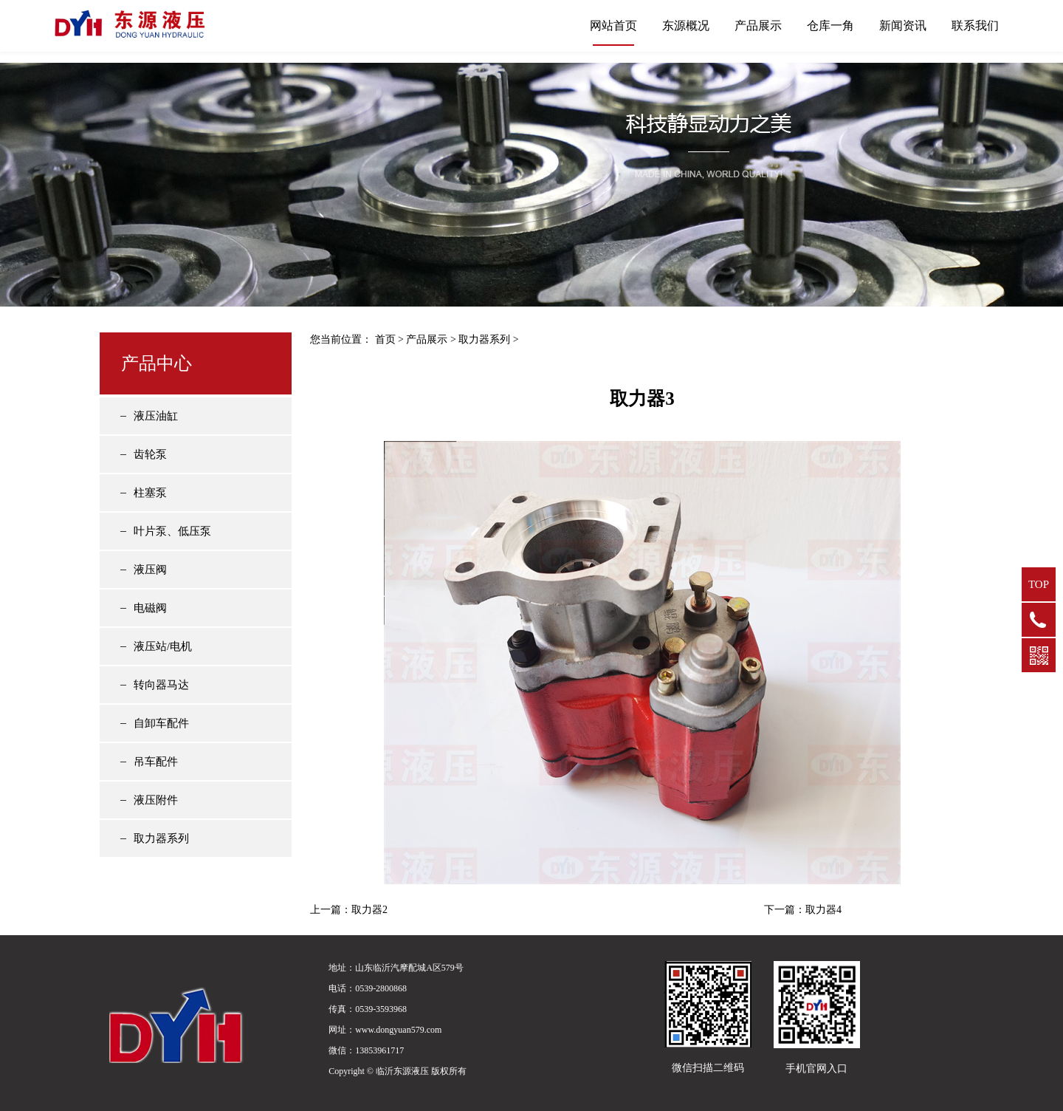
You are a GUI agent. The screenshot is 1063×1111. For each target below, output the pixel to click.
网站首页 (613, 25)
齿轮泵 (150, 454)
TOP (1038, 584)
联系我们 (975, 25)
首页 (385, 339)
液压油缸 (156, 416)
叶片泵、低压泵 (172, 531)
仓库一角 (830, 25)
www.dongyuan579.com (398, 1030)
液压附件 (156, 800)
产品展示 (758, 25)
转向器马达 (161, 685)
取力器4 (823, 909)
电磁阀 (150, 608)
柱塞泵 (150, 493)
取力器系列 (161, 838)
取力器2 (369, 909)
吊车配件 (156, 762)
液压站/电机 (163, 646)
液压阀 (150, 569)
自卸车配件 (161, 723)
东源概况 (685, 25)
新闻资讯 (902, 25)
